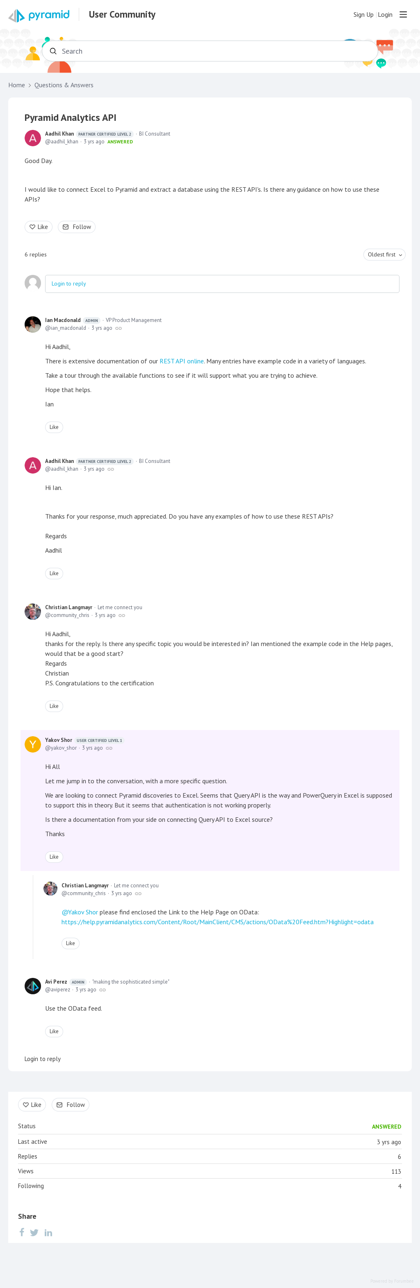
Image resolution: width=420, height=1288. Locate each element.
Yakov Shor (85, 740)
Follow (82, 227)
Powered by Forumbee (392, 1281)
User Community (122, 14)
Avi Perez (66, 982)
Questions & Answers (64, 85)
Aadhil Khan (89, 134)
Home (16, 85)
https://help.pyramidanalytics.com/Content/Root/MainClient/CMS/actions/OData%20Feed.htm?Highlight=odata (218, 922)
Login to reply (69, 283)
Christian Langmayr (68, 607)
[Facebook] (21, 1232)
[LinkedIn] (48, 1232)
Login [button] (385, 14)
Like (43, 227)
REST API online (182, 361)
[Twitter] (34, 1232)
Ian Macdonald (72, 320)
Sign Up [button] (364, 14)
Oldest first (381, 254)
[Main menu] (403, 14)
